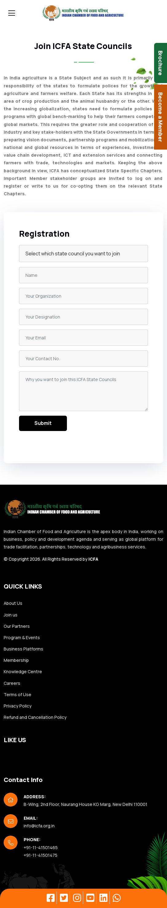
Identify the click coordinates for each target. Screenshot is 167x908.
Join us (10, 615)
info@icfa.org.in (39, 826)
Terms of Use (17, 694)
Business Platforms (23, 649)
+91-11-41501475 (40, 855)
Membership (16, 660)
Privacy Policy (18, 706)
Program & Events (22, 637)
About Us (13, 603)
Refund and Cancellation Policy (35, 717)
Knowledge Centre (23, 671)
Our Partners (17, 626)
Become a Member (160, 117)
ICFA (93, 559)
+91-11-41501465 (41, 847)
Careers (12, 683)
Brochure (160, 63)
